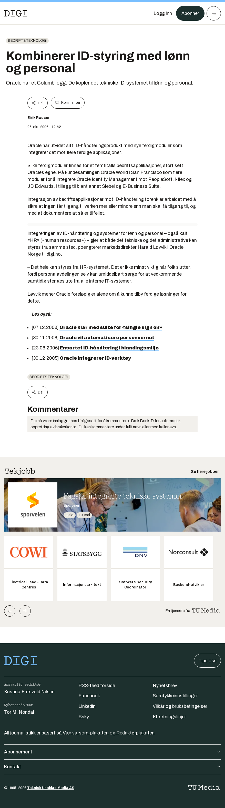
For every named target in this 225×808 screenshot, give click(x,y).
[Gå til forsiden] (15, 13)
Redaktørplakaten (135, 733)
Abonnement (112, 751)
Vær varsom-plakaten (86, 733)
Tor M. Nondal (19, 712)
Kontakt (112, 766)
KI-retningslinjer (169, 716)
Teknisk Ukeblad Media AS (50, 788)
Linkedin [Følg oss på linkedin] (87, 706)
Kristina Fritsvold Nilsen (29, 691)
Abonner (190, 13)
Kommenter (67, 103)
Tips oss (207, 660)
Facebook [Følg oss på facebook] (89, 695)
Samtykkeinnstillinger (175, 695)
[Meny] (214, 13)
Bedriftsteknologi (27, 41)
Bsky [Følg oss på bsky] (83, 716)
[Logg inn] (163, 13)
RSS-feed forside (96, 685)
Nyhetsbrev (165, 685)
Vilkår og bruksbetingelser (180, 706)
